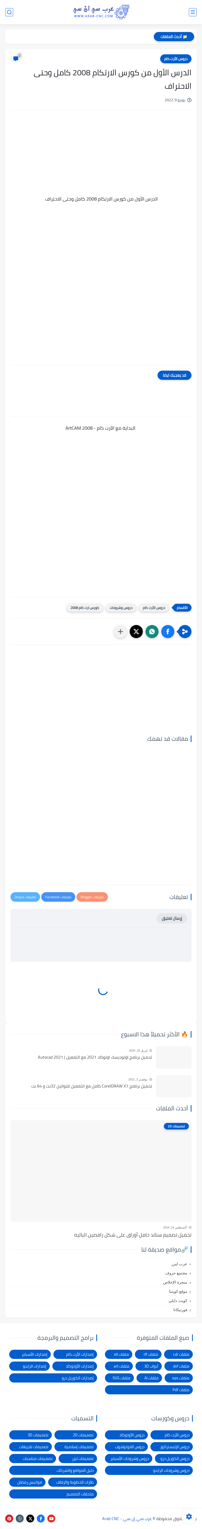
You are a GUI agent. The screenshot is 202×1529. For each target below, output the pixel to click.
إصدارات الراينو (34, 1366)
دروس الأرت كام (176, 58)
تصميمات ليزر (83, 1458)
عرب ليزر (179, 1264)
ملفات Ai (151, 1378)
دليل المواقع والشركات (75, 1470)
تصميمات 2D (83, 1435)
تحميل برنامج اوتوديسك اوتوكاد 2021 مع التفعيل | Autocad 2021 (95, 1057)
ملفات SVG (121, 1378)
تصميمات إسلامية (79, 1447)
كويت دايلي (178, 1301)
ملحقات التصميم (80, 1494)
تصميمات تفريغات (33, 1447)
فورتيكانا (180, 1310)
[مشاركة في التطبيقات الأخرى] (120, 631)
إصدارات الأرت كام (80, 1354)
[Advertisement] (101, 159)
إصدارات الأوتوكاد (80, 1366)
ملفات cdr (181, 1354)
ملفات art (121, 1366)
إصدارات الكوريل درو (78, 1378)
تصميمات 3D (38, 1435)
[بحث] (9, 12)
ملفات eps (180, 1378)
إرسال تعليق (172, 918)
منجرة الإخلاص (175, 1282)
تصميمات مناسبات (38, 1458)
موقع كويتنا (178, 1291)
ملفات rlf (151, 1354)
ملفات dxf (181, 1366)
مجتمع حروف (176, 1273)
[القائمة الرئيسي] (193, 12)
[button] (167, 631)
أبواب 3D (151, 1366)
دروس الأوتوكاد (131, 1435)
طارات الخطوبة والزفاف (75, 1482)
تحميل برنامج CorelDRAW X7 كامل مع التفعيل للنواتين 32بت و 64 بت (91, 1086)
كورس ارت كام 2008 (84, 608)
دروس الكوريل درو (174, 1458)
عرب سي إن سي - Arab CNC (127, 1518)
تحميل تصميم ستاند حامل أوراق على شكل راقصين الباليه (132, 1235)
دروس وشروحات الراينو (171, 1470)
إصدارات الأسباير (34, 1354)
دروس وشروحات (121, 608)
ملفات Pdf (181, 1390)
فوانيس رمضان (29, 1482)
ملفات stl (121, 1354)
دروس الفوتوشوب (129, 1447)
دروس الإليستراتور (174, 1447)
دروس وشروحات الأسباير (129, 1458)
